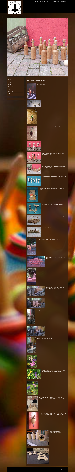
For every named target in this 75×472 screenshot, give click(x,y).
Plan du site (20, 468)
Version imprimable (12, 468)
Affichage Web (64, 469)
